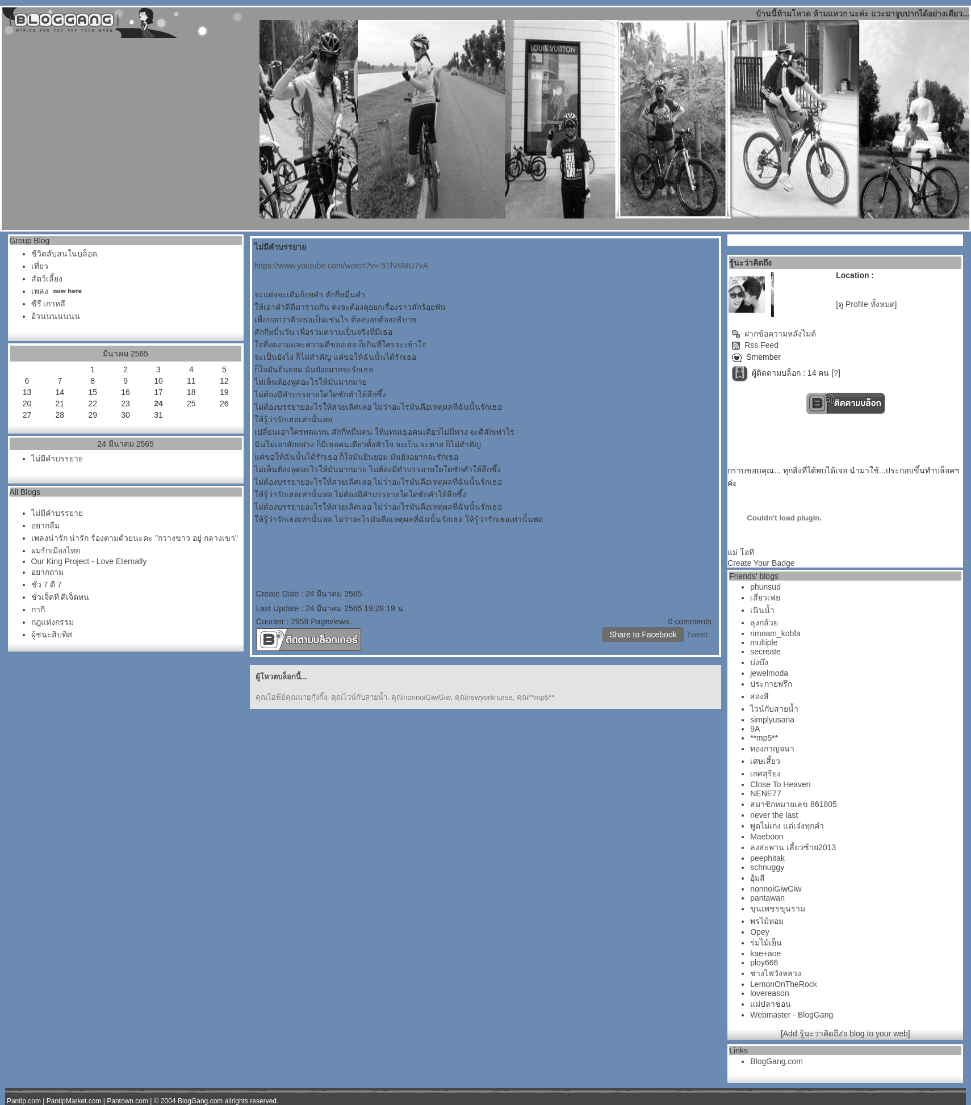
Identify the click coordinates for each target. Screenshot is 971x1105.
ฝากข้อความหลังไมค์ (773, 333)
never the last (774, 815)
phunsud (765, 586)
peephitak (767, 858)
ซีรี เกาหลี (48, 303)
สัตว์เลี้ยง (46, 278)
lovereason (769, 993)
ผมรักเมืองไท (55, 550)
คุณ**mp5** (536, 697)
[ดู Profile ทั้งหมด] (866, 304)
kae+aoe (765, 953)
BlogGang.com (776, 1061)
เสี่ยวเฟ (765, 597)
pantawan (767, 897)
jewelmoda (769, 673)
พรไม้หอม (767, 921)
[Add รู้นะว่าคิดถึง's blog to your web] (845, 1033)
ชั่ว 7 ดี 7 (46, 584)
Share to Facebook (642, 634)
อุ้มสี (757, 878)
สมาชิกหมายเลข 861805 (793, 804)
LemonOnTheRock (783, 984)
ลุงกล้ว (764, 622)
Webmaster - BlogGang (791, 1014)
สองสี (759, 696)
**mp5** (764, 737)
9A (755, 728)
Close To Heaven (780, 784)
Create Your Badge (760, 563)
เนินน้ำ (762, 610)
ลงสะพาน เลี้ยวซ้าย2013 (793, 847)
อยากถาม (47, 572)
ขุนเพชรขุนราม (777, 908)
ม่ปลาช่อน (770, 1004)
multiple (763, 642)
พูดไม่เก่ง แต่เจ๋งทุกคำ (787, 825)
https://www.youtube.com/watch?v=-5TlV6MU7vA (341, 265)
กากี (38, 609)
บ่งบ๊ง (759, 662)
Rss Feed (755, 345)
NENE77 (765, 793)
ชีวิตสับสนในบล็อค (64, 253)
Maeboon (766, 836)
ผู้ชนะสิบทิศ (51, 634)
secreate (765, 651)
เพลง (39, 291)
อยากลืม (45, 525)
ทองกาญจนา (772, 748)
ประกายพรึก (771, 683)
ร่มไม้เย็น (766, 942)
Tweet (697, 634)
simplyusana (772, 719)
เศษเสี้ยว (765, 761)
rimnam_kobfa (775, 633)
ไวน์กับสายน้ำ (774, 708)
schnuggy (767, 867)
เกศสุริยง (765, 773)
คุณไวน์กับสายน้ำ (359, 697)
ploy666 (764, 962)
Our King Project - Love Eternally (89, 561)
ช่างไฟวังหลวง (775, 973)
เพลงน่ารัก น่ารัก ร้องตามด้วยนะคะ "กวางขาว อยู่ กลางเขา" (134, 538)
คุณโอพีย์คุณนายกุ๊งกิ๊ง (291, 697)
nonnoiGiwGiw (775, 888)
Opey (759, 931)
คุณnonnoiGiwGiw (420, 697)
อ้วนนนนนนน (55, 316)
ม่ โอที (740, 552)
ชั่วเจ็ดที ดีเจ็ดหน (60, 597)
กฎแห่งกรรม (52, 622)
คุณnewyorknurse (484, 697)
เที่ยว (39, 266)
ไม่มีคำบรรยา (57, 458)
